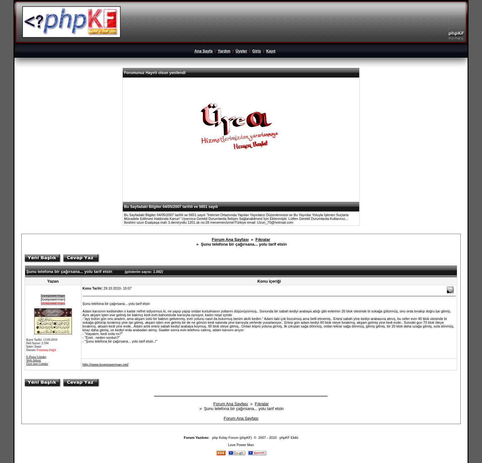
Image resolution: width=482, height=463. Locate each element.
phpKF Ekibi (288, 437)
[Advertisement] (241, 186)
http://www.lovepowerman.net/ (106, 364)
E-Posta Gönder (36, 357)
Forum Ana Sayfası (230, 239)
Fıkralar (262, 239)
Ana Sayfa (203, 51)
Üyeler (241, 51)
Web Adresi (33, 360)
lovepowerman (53, 295)
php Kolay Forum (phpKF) (232, 437)
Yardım (224, 51)
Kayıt (270, 51)
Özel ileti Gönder (37, 363)
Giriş (256, 51)
